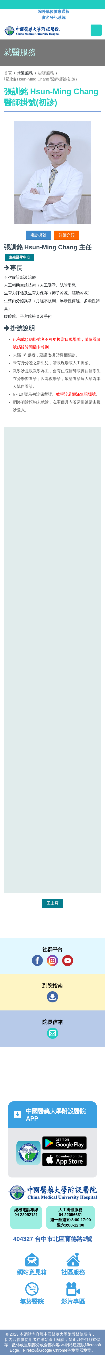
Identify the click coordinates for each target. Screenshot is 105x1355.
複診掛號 (38, 235)
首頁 (8, 73)
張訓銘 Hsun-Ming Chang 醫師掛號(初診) (40, 79)
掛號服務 (46, 73)
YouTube (67, 960)
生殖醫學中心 (19, 257)
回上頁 (52, 903)
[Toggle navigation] (96, 30)
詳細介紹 (67, 235)
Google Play (64, 1143)
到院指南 (52, 996)
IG (52, 960)
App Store (64, 1159)
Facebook (37, 960)
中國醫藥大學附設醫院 (52, 1193)
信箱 (52, 1033)
